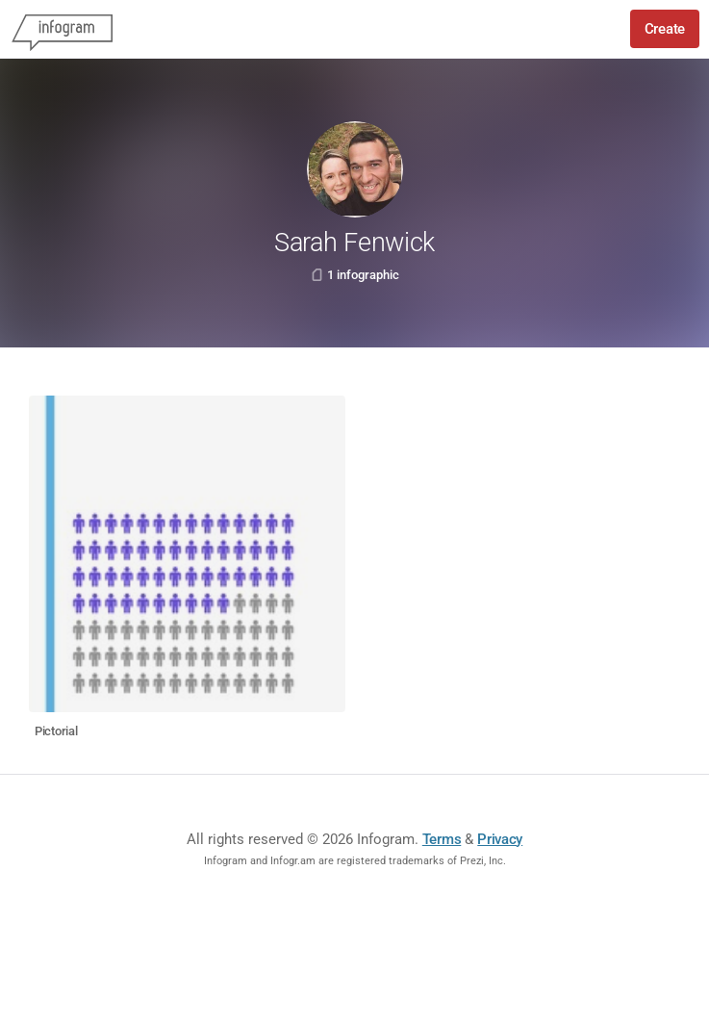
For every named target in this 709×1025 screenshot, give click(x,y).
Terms (442, 839)
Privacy (499, 839)
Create (665, 29)
